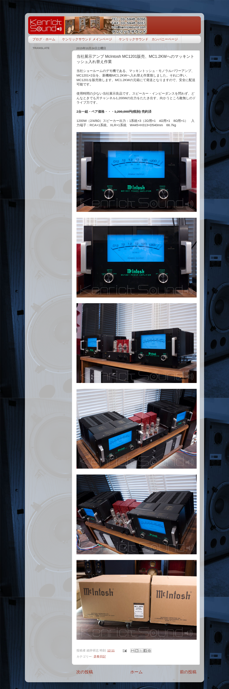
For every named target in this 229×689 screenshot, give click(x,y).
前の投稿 (188, 672)
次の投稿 (84, 672)
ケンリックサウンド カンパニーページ (148, 39)
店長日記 (100, 656)
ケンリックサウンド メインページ (87, 39)
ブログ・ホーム (43, 39)
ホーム (136, 672)
